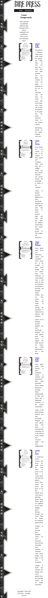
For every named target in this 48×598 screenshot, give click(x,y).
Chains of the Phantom (38, 243)
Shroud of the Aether (37, 45)
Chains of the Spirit (37, 359)
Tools (35, 10)
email (41, 10)
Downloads (28, 10)
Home (20, 10)
